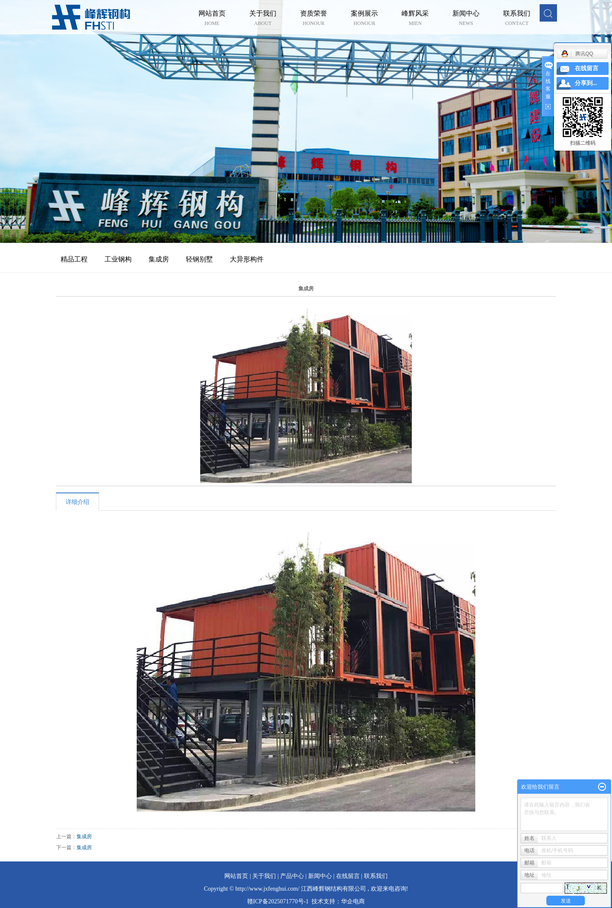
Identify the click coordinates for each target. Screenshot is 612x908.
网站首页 (212, 14)
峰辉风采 (415, 14)
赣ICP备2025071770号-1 (278, 901)
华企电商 (353, 901)
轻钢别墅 (199, 259)
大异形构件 (247, 259)
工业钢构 (118, 259)
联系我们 (516, 14)
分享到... (586, 83)
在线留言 (348, 876)
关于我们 (262, 14)
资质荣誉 (313, 14)
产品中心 (292, 876)
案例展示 (364, 14)
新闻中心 (466, 14)
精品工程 (74, 259)
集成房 (159, 259)
